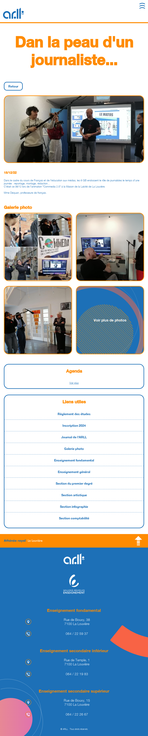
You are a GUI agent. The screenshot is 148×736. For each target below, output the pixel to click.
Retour (13, 86)
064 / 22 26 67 (77, 714)
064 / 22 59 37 (77, 634)
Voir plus (74, 382)
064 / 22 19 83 (77, 674)
